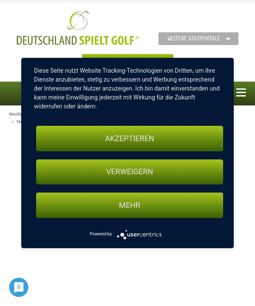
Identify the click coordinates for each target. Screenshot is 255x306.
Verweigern (129, 171)
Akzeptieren (129, 138)
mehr (129, 205)
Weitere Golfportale (193, 38)
